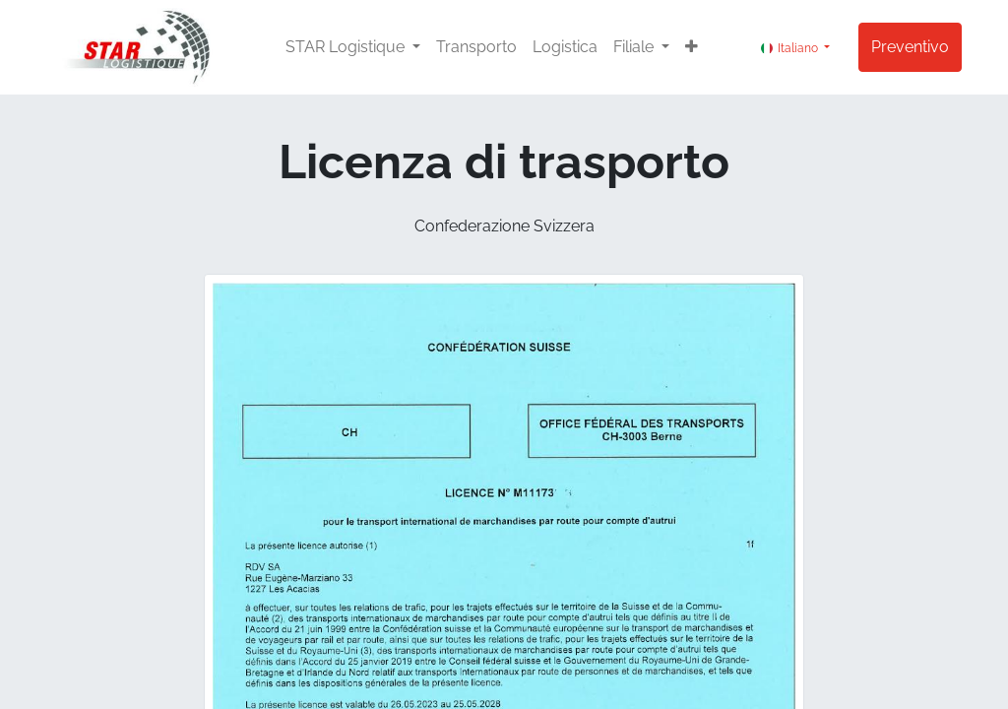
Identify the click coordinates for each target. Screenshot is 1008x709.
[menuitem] (476, 47)
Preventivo (910, 46)
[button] (691, 47)
